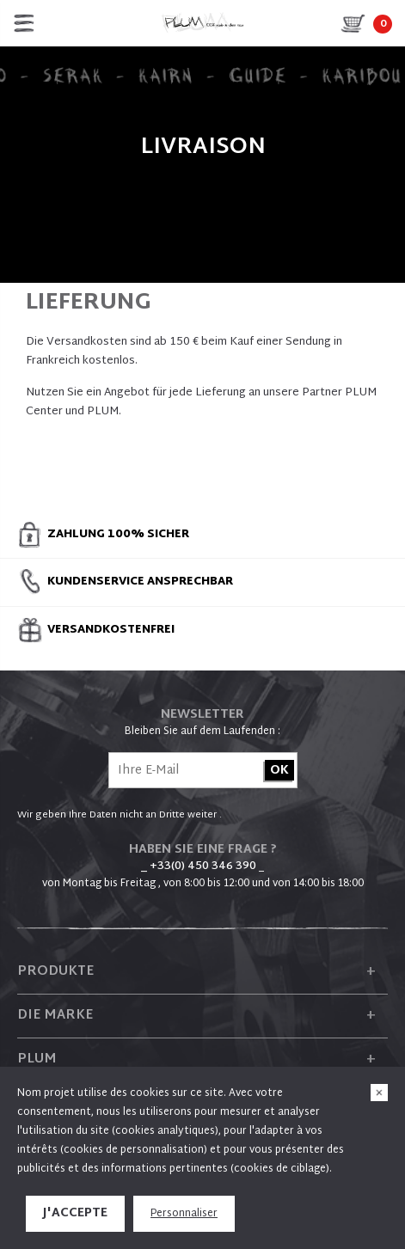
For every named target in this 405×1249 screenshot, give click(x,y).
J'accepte (75, 1213)
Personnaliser (184, 1213)
